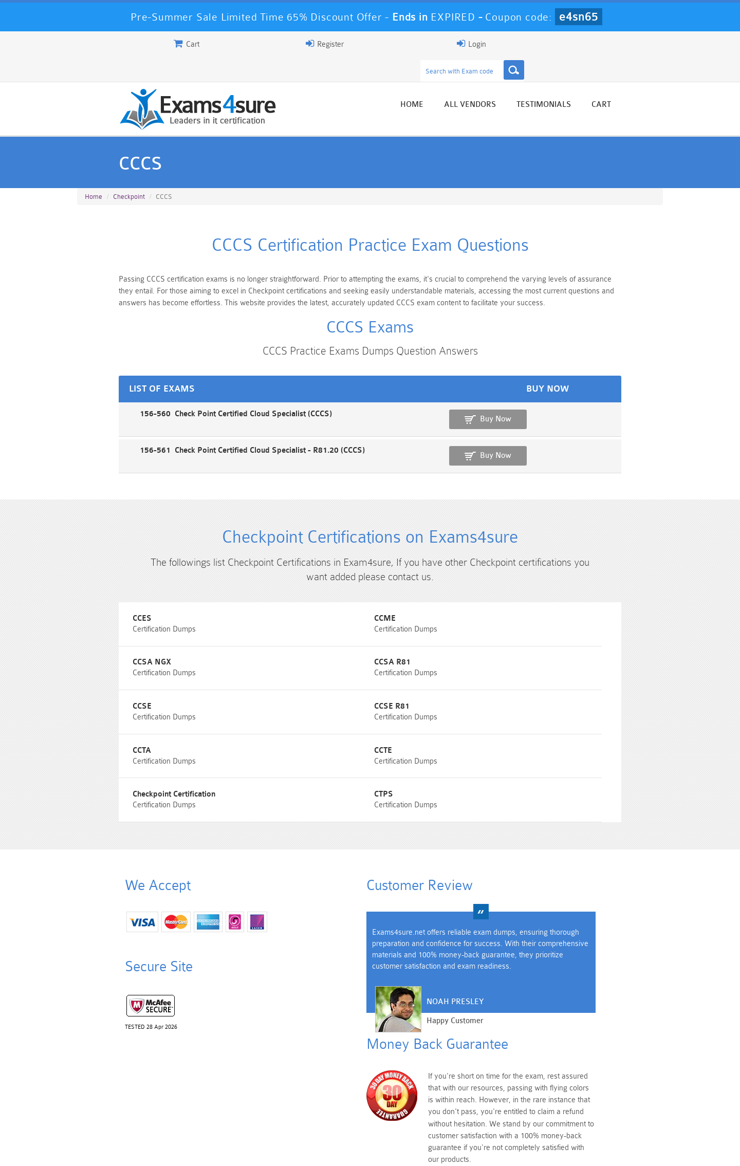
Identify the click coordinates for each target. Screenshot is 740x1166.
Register (544, 44)
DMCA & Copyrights (375, 1148)
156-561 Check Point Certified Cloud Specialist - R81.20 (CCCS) (192, 442)
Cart (650, 83)
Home (461, 83)
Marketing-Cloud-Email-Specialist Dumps (614, 1092)
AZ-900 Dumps (321, 1105)
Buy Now (622, 412)
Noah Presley (366, 996)
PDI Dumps (223, 1105)
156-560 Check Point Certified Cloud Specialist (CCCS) (176, 406)
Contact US (307, 1148)
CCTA (94, 720)
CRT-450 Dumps (516, 1087)
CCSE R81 (504, 674)
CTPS (94, 766)
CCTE (295, 720)
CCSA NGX (505, 627)
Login (597, 44)
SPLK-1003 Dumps (419, 1105)
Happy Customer (366, 1015)
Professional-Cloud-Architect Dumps (419, 1092)
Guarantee (179, 1148)
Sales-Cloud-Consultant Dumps (321, 1092)
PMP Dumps (125, 1087)
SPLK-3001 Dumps (517, 1105)
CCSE (295, 674)
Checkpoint (129, 175)
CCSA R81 (103, 674)
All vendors (519, 83)
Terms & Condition (243, 1148)
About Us (130, 1148)
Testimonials (593, 83)
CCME (296, 627)
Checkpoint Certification (527, 720)
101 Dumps (224, 1087)
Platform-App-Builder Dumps (126, 1109)
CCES (94, 627)
